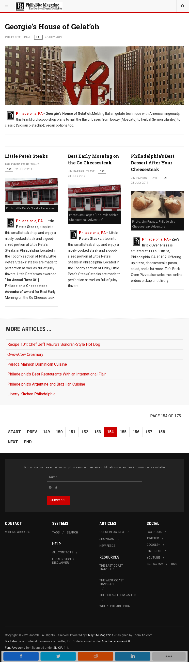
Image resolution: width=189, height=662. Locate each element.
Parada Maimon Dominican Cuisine (37, 364)
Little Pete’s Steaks (26, 156)
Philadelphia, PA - (157, 239)
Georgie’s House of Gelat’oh (52, 26)
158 (161, 432)
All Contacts (62, 552)
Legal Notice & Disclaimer (63, 561)
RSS (173, 564)
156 (136, 432)
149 (46, 432)
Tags (56, 532)
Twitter (153, 538)
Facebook (154, 532)
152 (84, 432)
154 (110, 432)
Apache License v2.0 (116, 641)
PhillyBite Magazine (99, 635)
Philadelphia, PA (29, 113)
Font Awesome (15, 647)
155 (123, 432)
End (28, 442)
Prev (32, 432)
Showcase (107, 539)
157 (148, 432)
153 (97, 432)
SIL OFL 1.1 (60, 647)
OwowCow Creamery (25, 354)
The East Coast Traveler (111, 567)
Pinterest (154, 551)
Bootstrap (11, 641)
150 (59, 432)
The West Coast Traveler (111, 582)
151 (72, 432)
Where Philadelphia (114, 606)
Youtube (153, 557)
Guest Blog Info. (112, 532)
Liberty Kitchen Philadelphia (31, 394)
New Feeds (107, 545)
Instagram (155, 564)
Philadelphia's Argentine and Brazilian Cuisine (46, 384)
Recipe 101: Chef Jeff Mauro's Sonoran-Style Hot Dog (53, 344)
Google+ (153, 545)
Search (72, 532)
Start (14, 432)
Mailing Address (17, 532)
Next (13, 442)
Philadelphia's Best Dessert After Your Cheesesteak (152, 162)
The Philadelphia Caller (117, 595)
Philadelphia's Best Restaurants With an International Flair (56, 374)
